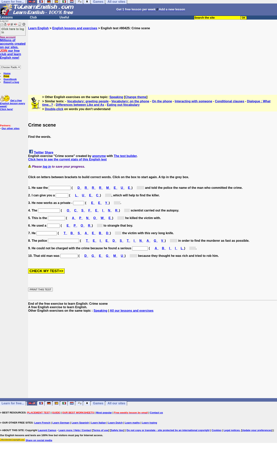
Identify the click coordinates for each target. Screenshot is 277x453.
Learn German (60, 422)
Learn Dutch (115, 422)
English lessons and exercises (74, 28)
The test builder (125, 156)
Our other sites (10, 128)
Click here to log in (12, 30)
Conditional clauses (229, 101)
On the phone (162, 101)
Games (98, 403)
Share (49, 152)
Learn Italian (98, 422)
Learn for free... (13, 403)
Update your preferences (257, 430)
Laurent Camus (47, 430)
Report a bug (11, 82)
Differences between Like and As (80, 104)
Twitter (39, 152)
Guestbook (10, 79)
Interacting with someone (193, 101)
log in (47, 166)
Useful (64, 17)
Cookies (217, 430)
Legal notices (232, 430)
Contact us (156, 412)
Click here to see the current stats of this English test (67, 159)
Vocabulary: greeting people (88, 101)
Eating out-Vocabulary (123, 104)
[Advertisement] (152, 57)
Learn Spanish (80, 422)
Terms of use (100, 430)
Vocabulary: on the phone (130, 101)
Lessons (6, 17)
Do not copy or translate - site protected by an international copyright (167, 430)
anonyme (99, 156)
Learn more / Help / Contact (75, 430)
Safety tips (117, 430)
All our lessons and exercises (131, 310)
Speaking (116, 97)
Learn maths (132, 422)
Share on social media (39, 440)
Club (33, 17)
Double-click (54, 109)
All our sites (116, 403)
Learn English (38, 28)
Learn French (42, 422)
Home (6, 73)
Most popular (104, 412)
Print (6, 76)
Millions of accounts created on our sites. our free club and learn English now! (13, 49)
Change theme (135, 97)
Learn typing (149, 422)
